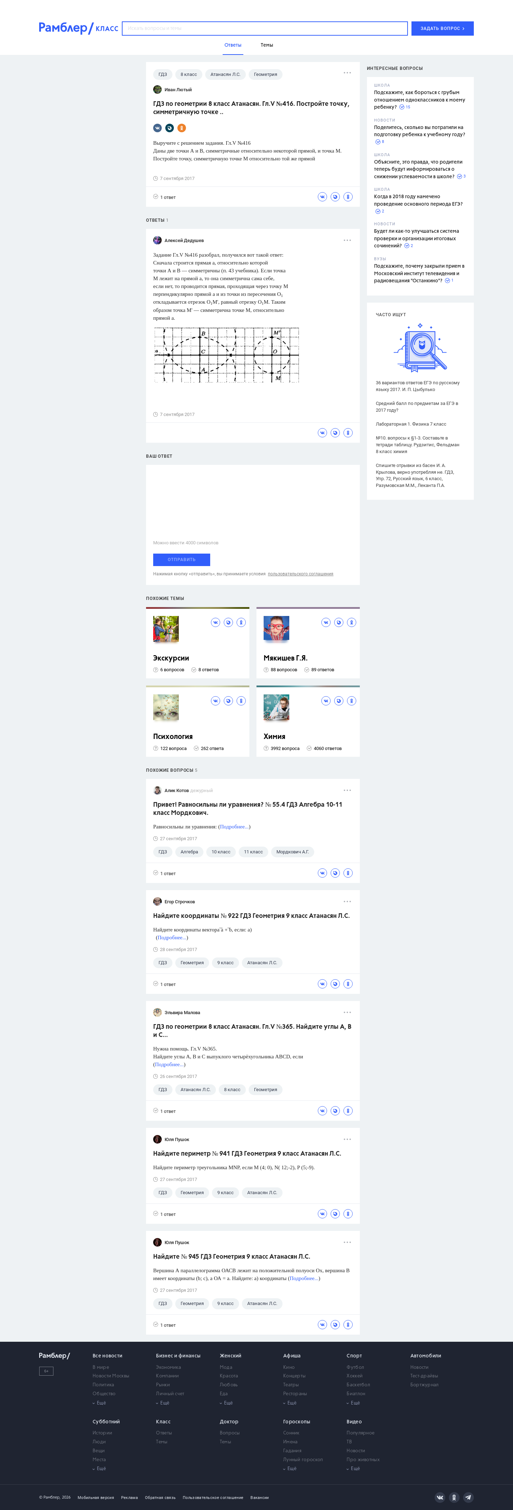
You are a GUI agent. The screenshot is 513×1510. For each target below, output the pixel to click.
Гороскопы (297, 1421)
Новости (419, 1367)
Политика (103, 1385)
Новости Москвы (111, 1376)
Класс (163, 1421)
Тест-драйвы (424, 1376)
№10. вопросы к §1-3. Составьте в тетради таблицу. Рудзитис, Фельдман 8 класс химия (418, 444)
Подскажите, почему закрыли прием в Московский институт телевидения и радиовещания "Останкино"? (419, 273)
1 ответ (164, 197)
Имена (290, 1442)
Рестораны (295, 1394)
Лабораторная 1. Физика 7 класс (411, 424)
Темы (161, 1442)
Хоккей (355, 1376)
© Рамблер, (50, 1497)
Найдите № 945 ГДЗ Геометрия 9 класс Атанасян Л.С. (231, 1257)
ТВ (349, 1442)
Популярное (360, 1433)
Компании (167, 1376)
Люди (99, 1442)
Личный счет (170, 1394)
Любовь (229, 1385)
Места (99, 1460)
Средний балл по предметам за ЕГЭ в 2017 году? (417, 407)
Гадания (292, 1451)
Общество (104, 1394)
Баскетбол (358, 1385)
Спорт (354, 1356)
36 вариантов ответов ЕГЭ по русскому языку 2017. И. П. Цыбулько (418, 386)
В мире (101, 1367)
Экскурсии (171, 658)
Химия (274, 737)
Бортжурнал (424, 1385)
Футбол (355, 1367)
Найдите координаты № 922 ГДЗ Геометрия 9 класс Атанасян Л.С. (251, 916)
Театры (291, 1385)
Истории (102, 1433)
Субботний (106, 1421)
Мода (226, 1367)
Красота (229, 1376)
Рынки (163, 1385)
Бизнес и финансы (178, 1356)
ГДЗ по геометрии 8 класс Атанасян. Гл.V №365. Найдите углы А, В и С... (252, 1031)
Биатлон (356, 1394)
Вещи (99, 1451)
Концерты (294, 1376)
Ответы (164, 1433)
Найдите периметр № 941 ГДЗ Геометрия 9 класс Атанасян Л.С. (247, 1154)
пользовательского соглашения (300, 573)
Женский (231, 1356)
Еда (224, 1394)
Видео (354, 1421)
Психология (173, 737)
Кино (289, 1367)
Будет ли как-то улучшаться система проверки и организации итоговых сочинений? (416, 238)
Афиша (292, 1356)
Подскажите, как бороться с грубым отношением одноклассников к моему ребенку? (419, 100)
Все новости (107, 1356)
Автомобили (425, 1356)
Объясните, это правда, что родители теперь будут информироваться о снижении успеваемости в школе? (418, 169)
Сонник (291, 1433)
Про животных (363, 1460)
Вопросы (230, 1433)
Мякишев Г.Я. (286, 658)
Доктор (229, 1421)
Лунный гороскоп (303, 1460)
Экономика (168, 1367)
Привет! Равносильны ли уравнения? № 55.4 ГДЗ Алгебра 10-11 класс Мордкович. (247, 809)
